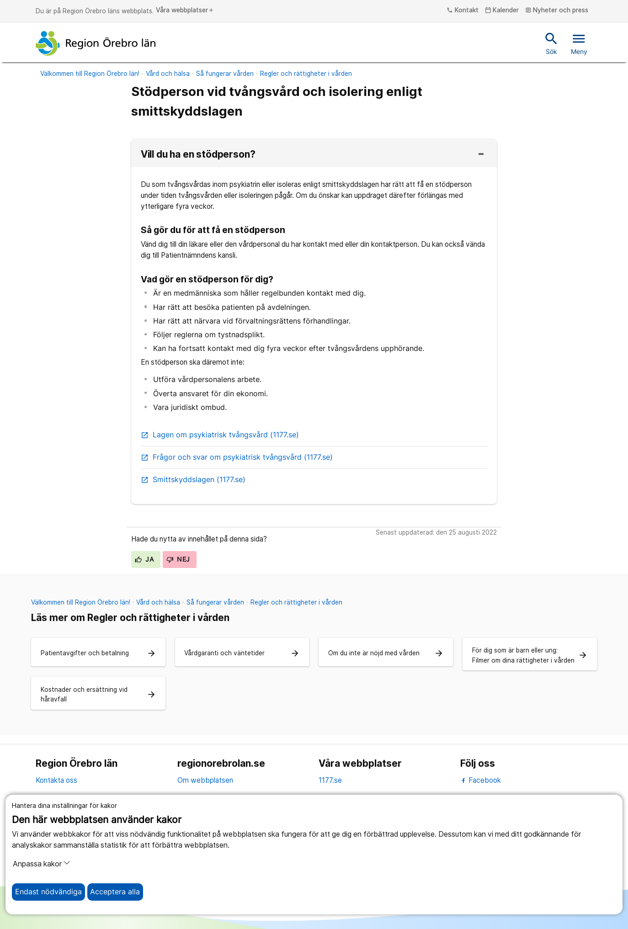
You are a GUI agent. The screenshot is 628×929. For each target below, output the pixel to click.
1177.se (330, 780)
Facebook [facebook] (480, 780)
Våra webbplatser (185, 10)
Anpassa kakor (41, 863)
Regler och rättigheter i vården (306, 73)
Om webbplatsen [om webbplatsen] (205, 780)
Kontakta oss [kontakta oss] (56, 780)
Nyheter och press (557, 10)
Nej (178, 559)
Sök (551, 43)
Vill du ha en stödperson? (198, 154)
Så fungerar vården (225, 73)
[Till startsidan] (95, 43)
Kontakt (463, 10)
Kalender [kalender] (502, 10)
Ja (144, 559)
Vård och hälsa (168, 73)
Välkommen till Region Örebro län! (89, 73)
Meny (579, 43)
